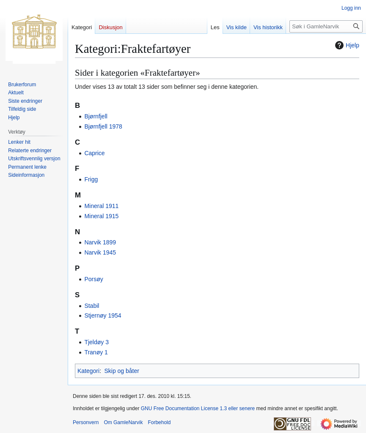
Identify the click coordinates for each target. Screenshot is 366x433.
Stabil (91, 305)
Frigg (91, 179)
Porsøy (93, 279)
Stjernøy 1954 (102, 315)
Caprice (94, 153)
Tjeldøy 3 (96, 342)
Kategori (88, 370)
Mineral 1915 (101, 216)
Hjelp (346, 45)
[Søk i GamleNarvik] (326, 26)
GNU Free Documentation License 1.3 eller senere (198, 408)
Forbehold (159, 422)
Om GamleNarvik (123, 422)
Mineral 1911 (101, 206)
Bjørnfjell (95, 116)
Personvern (86, 422)
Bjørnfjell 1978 (103, 126)
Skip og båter (121, 370)
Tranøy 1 (96, 352)
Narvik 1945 (100, 252)
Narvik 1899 (100, 242)
